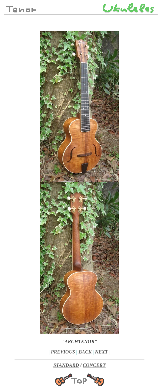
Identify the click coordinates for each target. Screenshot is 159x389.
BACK (84, 351)
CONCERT (94, 365)
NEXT (101, 351)
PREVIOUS (63, 351)
